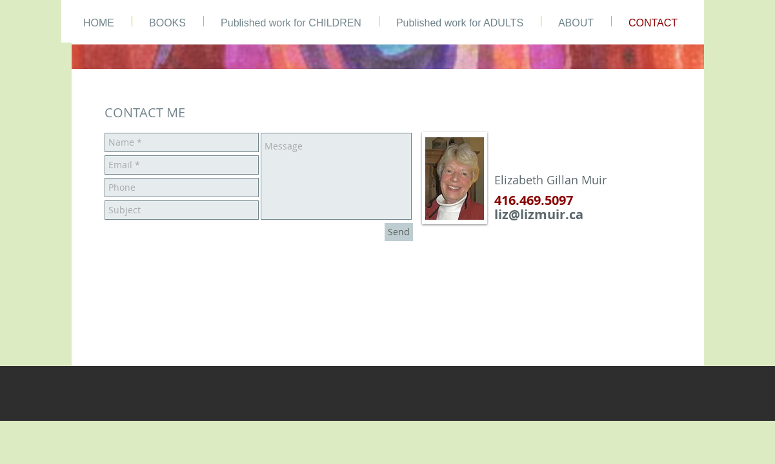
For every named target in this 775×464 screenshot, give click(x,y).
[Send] (399, 232)
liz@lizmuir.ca (538, 214)
